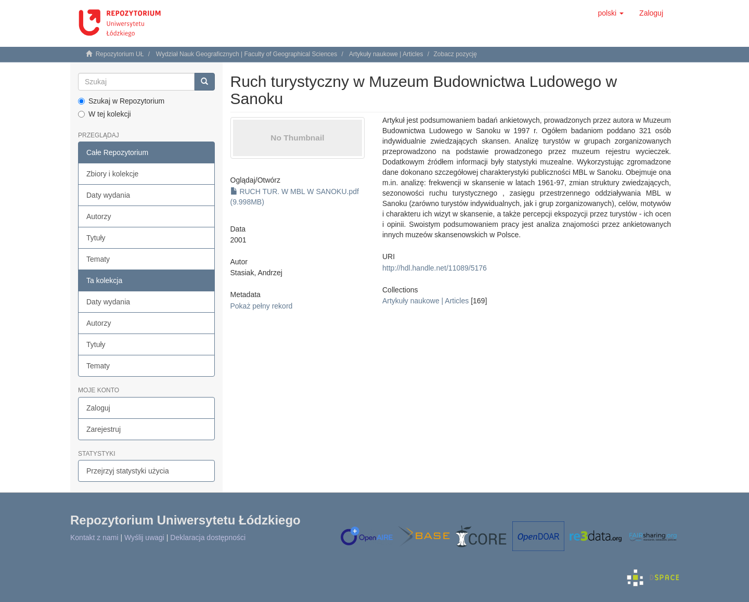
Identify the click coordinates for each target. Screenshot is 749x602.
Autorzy (98, 216)
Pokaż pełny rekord (261, 306)
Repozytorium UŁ (120, 54)
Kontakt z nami (94, 537)
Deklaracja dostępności (208, 537)
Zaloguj (98, 408)
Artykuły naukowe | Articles (386, 54)
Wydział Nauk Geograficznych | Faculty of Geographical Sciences (247, 54)
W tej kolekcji (104, 114)
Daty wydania (108, 195)
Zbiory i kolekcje (112, 174)
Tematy (98, 259)
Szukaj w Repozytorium (121, 101)
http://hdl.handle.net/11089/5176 (434, 268)
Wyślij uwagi (144, 537)
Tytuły (96, 238)
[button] (610, 13)
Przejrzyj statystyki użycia (127, 471)
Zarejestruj (103, 429)
